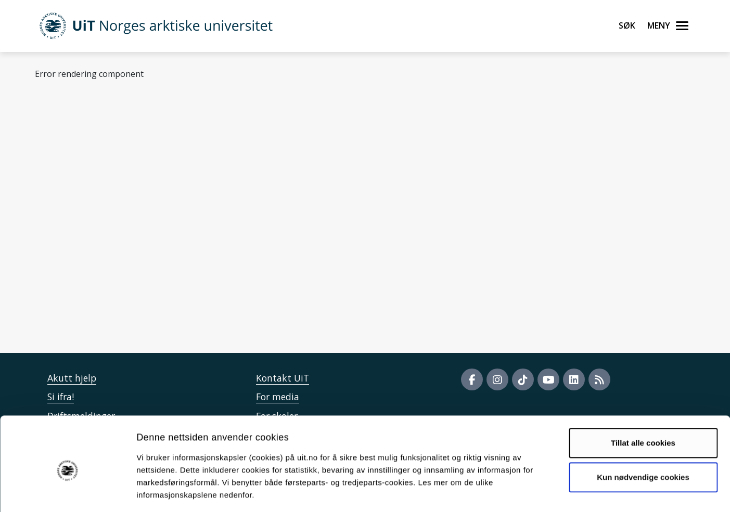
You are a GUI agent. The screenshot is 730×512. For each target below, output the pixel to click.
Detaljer (554, 491)
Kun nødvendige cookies (643, 431)
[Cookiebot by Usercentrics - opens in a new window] (67, 492)
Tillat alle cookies (643, 397)
